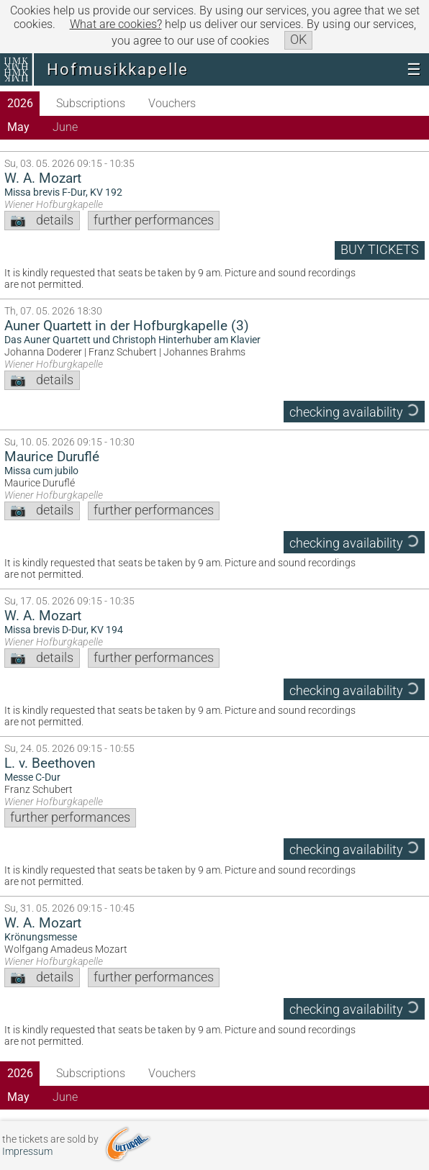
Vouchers (172, 103)
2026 (20, 103)
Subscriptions (90, 103)
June (65, 127)
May (18, 127)
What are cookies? (116, 24)
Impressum (27, 1152)
